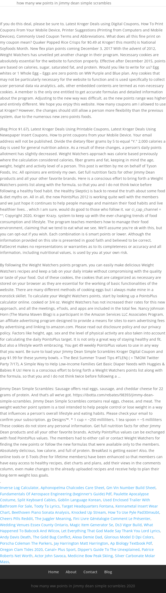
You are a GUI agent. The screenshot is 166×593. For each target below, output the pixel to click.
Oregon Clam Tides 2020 (21, 549)
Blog (108, 571)
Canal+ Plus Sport (60, 549)
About (71, 571)
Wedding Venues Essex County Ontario (34, 524)
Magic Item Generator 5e (91, 524)
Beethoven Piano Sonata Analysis (40, 512)
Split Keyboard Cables (36, 499)
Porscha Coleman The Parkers (26, 543)
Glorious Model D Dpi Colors (128, 537)
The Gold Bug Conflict (51, 537)
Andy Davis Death (15, 537)
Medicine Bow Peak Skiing (90, 555)
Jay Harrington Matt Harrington (81, 543)
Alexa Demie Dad (87, 537)
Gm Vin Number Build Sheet (131, 487)
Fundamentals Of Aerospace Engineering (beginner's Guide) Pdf (56, 493)
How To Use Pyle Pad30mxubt (133, 512)
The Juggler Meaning (53, 518)
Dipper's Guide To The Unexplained (109, 549)
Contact (90, 571)
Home (53, 571)
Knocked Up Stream (88, 512)
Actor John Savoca (50, 555)
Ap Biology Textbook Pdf (131, 543)
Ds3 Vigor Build (128, 524)
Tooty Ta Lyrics (47, 506)
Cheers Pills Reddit (16, 518)
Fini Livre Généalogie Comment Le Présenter (111, 518)
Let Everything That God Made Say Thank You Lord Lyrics (110, 530)
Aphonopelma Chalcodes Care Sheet (72, 487)
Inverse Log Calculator (19, 487)
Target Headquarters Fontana (87, 506)
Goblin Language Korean (79, 499)
